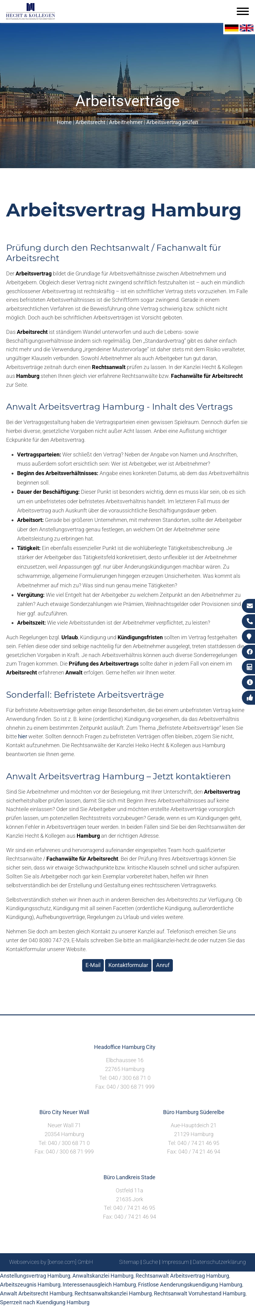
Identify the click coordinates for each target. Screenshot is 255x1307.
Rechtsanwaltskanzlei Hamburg (113, 1293)
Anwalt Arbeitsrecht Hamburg (36, 1293)
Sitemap (129, 1262)
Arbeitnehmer (126, 122)
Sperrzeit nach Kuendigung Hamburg (44, 1302)
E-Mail (93, 965)
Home (64, 122)
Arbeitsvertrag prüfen (172, 122)
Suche (150, 1262)
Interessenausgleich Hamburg (99, 1284)
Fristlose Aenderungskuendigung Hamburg (190, 1284)
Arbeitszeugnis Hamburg (30, 1284)
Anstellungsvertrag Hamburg (35, 1275)
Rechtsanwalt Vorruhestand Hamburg (200, 1293)
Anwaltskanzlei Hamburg (102, 1275)
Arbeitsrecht (90, 122)
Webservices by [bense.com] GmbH (51, 1262)
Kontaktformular (128, 965)
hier (22, 736)
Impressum (175, 1262)
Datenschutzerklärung (219, 1262)
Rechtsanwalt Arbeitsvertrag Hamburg (182, 1275)
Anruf (162, 965)
